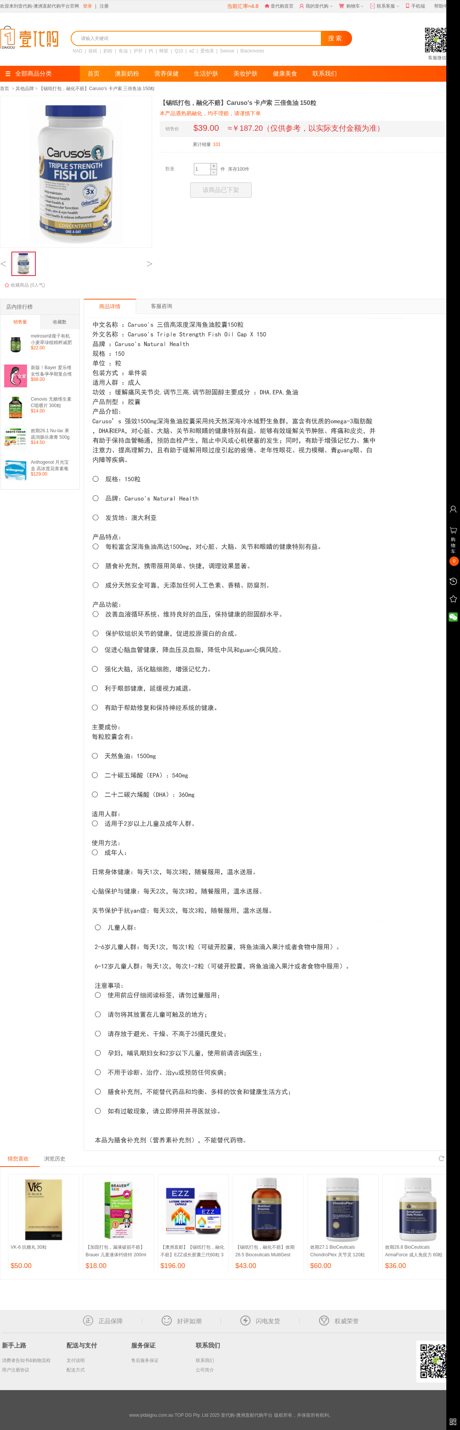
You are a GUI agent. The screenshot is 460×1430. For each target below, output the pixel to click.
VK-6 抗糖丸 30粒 (29, 1247)
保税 (92, 51)
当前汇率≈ (243, 6)
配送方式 (76, 1370)
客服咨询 (161, 306)
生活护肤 (206, 73)
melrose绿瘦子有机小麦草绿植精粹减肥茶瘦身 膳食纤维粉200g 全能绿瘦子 (51, 339)
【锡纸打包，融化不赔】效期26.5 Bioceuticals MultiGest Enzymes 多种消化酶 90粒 (265, 1255)
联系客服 (385, 6)
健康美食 (285, 73)
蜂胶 (163, 51)
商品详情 (110, 306)
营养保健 (166, 73)
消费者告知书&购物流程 (26, 1360)
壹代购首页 (279, 6)
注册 (104, 6)
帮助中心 (443, 6)
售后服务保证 (145, 1360)
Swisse (227, 51)
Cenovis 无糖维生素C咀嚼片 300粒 (51, 402)
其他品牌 (25, 88)
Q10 (178, 51)
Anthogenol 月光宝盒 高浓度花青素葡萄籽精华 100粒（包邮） (51, 465)
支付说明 (76, 1360)
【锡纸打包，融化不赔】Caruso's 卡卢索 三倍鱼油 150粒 (97, 88)
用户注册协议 (15, 1370)
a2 (191, 51)
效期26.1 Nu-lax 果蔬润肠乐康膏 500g (50, 434)
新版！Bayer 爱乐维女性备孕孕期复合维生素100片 (51, 371)
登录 (87, 6)
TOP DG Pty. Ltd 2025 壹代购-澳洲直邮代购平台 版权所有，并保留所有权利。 (253, 1415)
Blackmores (252, 51)
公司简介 (205, 1370)
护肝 (138, 51)
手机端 (415, 6)
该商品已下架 (221, 190)
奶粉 (108, 51)
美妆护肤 (245, 73)
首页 (93, 73)
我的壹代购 (317, 6)
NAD (77, 51)
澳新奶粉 (127, 73)
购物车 (352, 6)
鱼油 (123, 51)
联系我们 (324, 73)
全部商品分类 (29, 73)
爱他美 (207, 51)
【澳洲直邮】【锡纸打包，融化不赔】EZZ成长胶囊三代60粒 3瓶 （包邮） (192, 1255)
